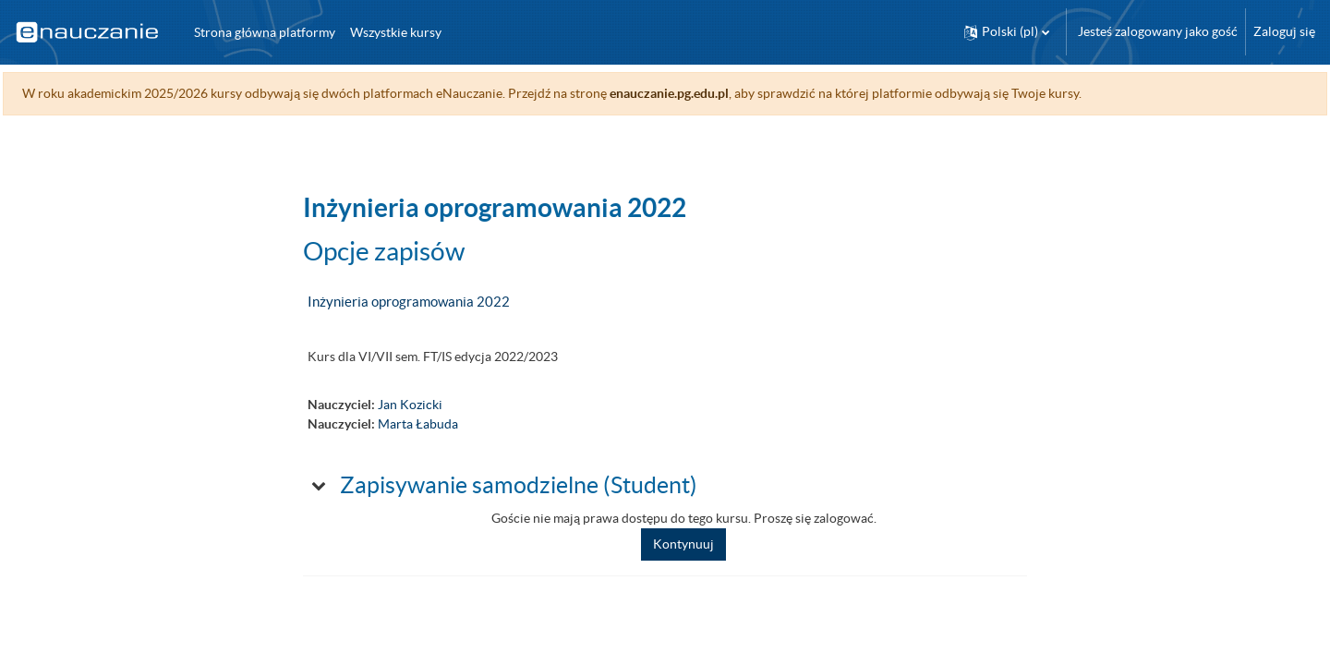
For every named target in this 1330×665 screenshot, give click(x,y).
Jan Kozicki (410, 404)
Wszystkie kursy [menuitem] (395, 32)
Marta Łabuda (418, 424)
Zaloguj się (1284, 31)
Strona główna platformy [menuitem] (264, 32)
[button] (1006, 32)
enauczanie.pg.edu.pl (710, 93)
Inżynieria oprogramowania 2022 (409, 301)
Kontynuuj (683, 544)
